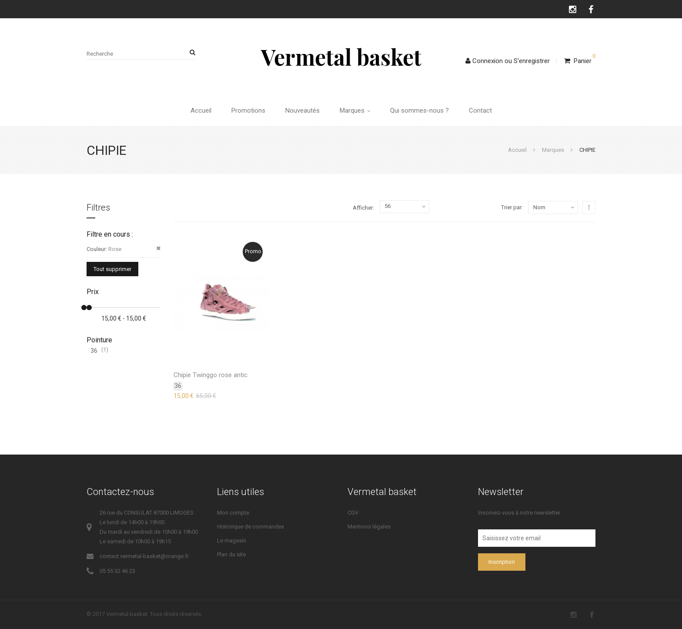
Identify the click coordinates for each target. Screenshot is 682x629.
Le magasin (231, 540)
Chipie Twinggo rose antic (210, 375)
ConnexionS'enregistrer (507, 61)
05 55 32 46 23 (117, 571)
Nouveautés (302, 110)
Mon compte (233, 512)
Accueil (201, 110)
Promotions (248, 110)
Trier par (511, 207)
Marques (355, 110)
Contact (480, 110)
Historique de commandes (250, 526)
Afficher (363, 208)
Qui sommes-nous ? (419, 110)
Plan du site (231, 554)
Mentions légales (369, 526)
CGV (353, 512)
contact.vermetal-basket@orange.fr (144, 556)
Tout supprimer (112, 269)
